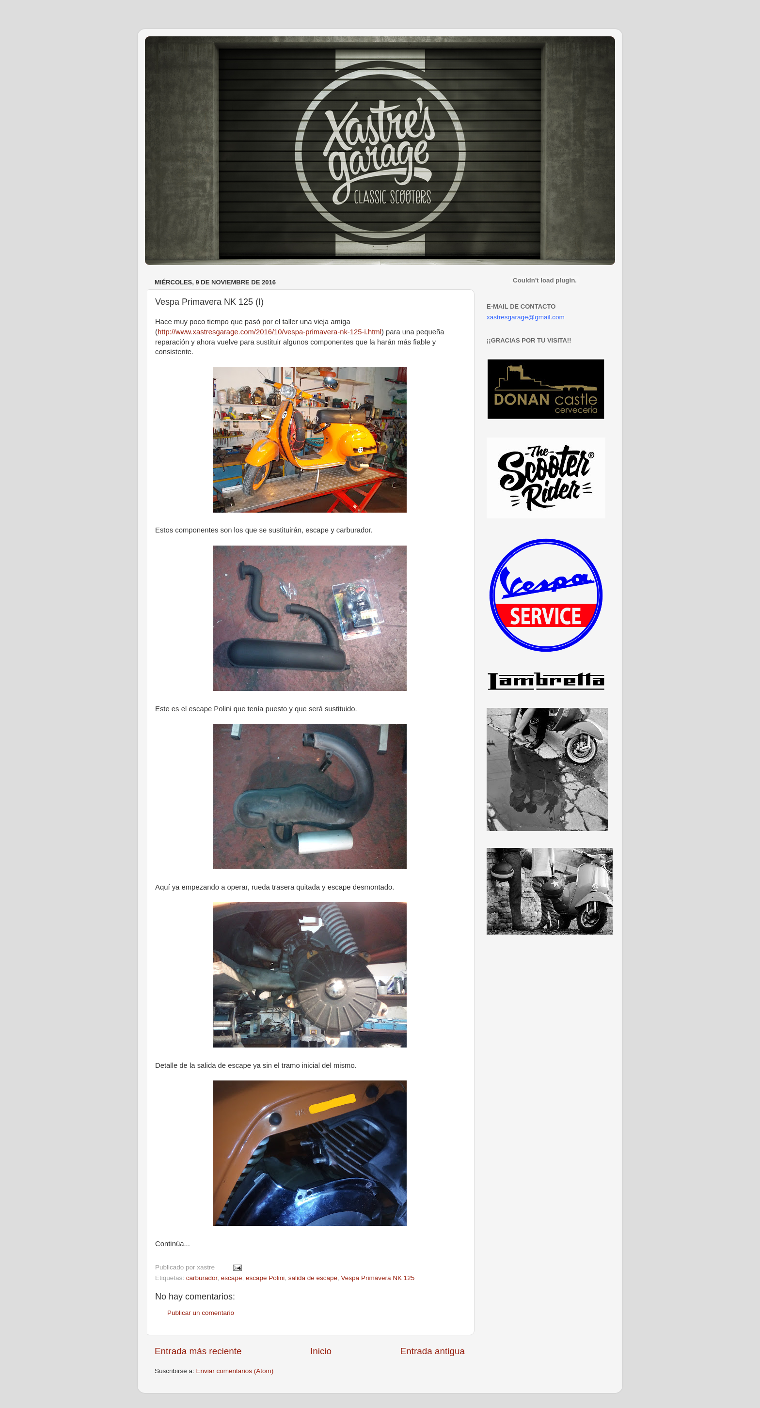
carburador (202, 1278)
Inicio (321, 1351)
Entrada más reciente (198, 1351)
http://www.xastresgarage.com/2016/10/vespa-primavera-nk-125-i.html (269, 332)
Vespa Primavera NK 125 (378, 1278)
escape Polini (265, 1278)
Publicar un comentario (200, 1312)
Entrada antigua (432, 1351)
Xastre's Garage (173, 49)
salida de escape (312, 1278)
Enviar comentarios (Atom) (235, 1371)
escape (231, 1278)
